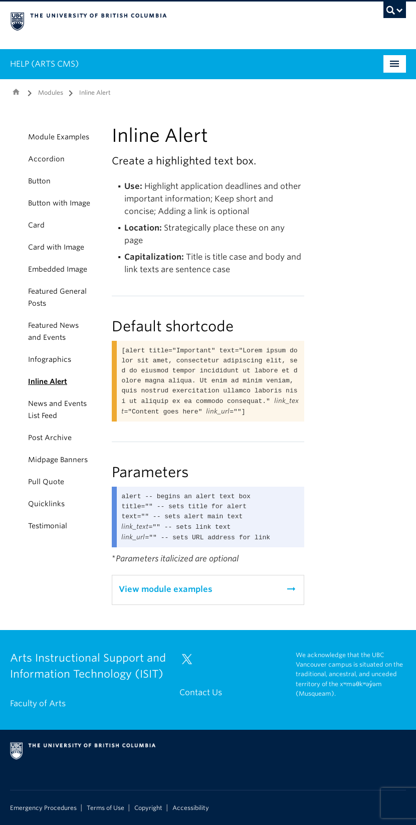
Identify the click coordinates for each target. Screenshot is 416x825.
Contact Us (200, 692)
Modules (50, 92)
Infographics (49, 359)
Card (36, 225)
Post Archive (50, 438)
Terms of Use (105, 807)
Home (16, 92)
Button (39, 181)
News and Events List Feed (57, 409)
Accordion (46, 159)
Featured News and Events (53, 331)
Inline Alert (47, 381)
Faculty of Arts (38, 703)
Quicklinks (46, 504)
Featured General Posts (57, 297)
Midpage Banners (58, 460)
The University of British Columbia (178, 21)
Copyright (148, 807)
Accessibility (190, 807)
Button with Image (59, 203)
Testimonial (47, 526)
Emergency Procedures (43, 807)
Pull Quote (46, 482)
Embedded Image (57, 269)
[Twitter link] (190, 663)
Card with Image (56, 247)
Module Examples (58, 137)
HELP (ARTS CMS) (44, 64)
